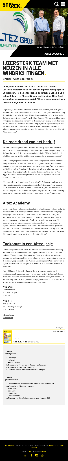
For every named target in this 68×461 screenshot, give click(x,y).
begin (61, 328)
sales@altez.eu (8, 315)
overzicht (60, 331)
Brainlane (43, 451)
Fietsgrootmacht (14, 362)
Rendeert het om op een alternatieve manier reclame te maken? (31, 384)
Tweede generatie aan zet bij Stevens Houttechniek (27, 365)
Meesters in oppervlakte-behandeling (12, 391)
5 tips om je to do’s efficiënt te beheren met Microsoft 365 (29, 398)
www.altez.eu (8, 318)
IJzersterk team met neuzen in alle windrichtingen (26, 370)
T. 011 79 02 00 (8, 309)
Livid (30, 451)
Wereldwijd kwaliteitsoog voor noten (21, 367)
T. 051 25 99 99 (8, 295)
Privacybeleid (53, 445)
